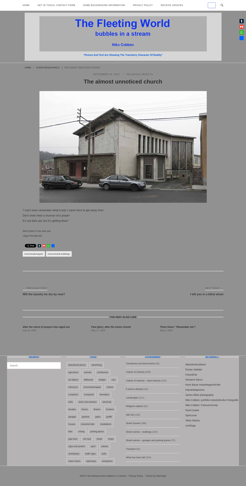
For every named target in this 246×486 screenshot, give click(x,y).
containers (73, 394)
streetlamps (73, 454)
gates (97, 417)
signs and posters (76, 446)
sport (93, 446)
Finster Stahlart (193, 369)
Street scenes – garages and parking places (148, 440)
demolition (104, 394)
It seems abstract (134, 389)
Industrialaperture (194, 389)
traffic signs (90, 454)
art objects (73, 380)
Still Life (130, 414)
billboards (88, 380)
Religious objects (140, 74)
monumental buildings (59, 254)
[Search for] (34, 365)
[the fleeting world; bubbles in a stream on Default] (212, 5)
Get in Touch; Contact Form (56, 5)
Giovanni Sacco (194, 379)
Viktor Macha (192, 420)
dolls (70, 402)
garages (72, 417)
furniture (110, 409)
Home (26, 5)
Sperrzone (191, 415)
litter (70, 431)
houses (71, 424)
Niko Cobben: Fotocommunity (201, 405)
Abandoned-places (195, 364)
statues (104, 446)
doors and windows (88, 402)
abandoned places (77, 365)
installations (105, 424)
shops (111, 439)
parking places (97, 431)
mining (81, 431)
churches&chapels (48, 67)
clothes (110, 387)
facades (72, 409)
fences (85, 409)
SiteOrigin (161, 476)
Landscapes (132, 397)
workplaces (107, 461)
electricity (106, 402)
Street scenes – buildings (138, 432)
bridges (102, 380)
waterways (91, 461)
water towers (74, 461)
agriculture (73, 372)
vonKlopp (190, 425)
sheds (99, 439)
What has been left (135, 457)
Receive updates (172, 5)
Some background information (104, 5)
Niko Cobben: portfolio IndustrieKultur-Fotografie (211, 400)
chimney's (73, 387)
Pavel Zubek (192, 410)
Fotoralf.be (191, 374)
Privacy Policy (143, 5)
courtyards (89, 394)
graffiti (109, 417)
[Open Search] (221, 5)
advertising (96, 365)
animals (87, 372)
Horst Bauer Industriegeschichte (202, 384)
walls (104, 454)
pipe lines (72, 439)
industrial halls (87, 424)
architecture (102, 372)
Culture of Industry (135, 372)
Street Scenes (133, 423)
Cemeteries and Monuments (140, 363)
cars (113, 380)
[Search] (56, 364)
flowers (97, 409)
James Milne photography (199, 395)
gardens (85, 417)
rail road (87, 439)
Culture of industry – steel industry (143, 380)
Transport (131, 449)
